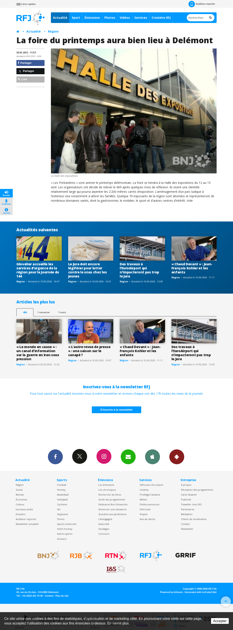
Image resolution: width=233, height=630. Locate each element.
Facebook (55, 456)
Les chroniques (107, 489)
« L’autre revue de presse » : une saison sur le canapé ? (89, 350)
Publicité (186, 499)
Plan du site (61, 595)
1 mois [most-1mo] (62, 312)
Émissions (92, 18)
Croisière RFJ (161, 18)
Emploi (144, 514)
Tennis (60, 519)
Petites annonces (149, 504)
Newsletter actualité (27, 524)
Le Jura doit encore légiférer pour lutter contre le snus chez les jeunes (87, 270)
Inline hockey (64, 528)
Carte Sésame (189, 494)
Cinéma (144, 489)
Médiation (187, 514)
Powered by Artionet (171, 592)
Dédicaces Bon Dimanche (113, 504)
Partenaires (187, 509)
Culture (20, 504)
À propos (186, 484)
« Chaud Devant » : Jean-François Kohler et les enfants (191, 268)
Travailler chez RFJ (191, 504)
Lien (22, 79)
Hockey (61, 489)
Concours (103, 533)
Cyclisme (62, 504)
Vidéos (125, 18)
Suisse (19, 489)
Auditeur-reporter (201, 4)
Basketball (63, 494)
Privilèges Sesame (150, 494)
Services (140, 18)
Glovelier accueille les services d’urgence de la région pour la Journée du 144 (37, 270)
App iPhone (152, 456)
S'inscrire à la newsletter (116, 409)
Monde (20, 494)
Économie (21, 499)
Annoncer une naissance (112, 509)
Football (61, 484)
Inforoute (145, 509)
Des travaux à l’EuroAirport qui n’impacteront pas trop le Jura (139, 270)
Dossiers (20, 514)
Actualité (60, 18)
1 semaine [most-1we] (43, 312)
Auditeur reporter (26, 519)
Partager (25, 62)
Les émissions (106, 484)
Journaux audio (24, 509)
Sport (76, 18)
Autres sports (64, 533)
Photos (109, 18)
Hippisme (62, 514)
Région (53, 31)
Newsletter (187, 528)
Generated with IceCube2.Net (201, 592)
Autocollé (103, 524)
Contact (185, 524)
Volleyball (62, 499)
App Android (176, 456)
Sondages (103, 528)
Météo (143, 499)
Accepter (220, 621)
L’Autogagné (105, 519)
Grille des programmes (111, 499)
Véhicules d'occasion (151, 484)
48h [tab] (25, 312)
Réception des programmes (197, 489)
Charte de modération (194, 519)
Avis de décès (147, 519)
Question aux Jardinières (112, 514)
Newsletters (128, 456)
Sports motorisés (66, 524)
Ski (58, 509)
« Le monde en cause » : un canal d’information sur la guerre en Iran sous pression (37, 352)
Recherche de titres (109, 494)
